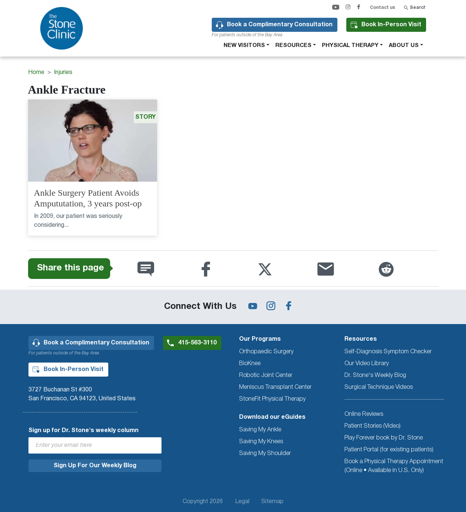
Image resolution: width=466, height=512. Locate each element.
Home (36, 72)
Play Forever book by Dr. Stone (383, 438)
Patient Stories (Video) (372, 426)
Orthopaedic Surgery (266, 351)
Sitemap (272, 501)
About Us (404, 45)
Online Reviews (363, 414)
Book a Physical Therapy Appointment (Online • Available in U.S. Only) (393, 466)
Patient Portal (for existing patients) (388, 449)
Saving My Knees (261, 441)
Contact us (382, 8)
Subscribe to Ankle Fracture (31, 247)
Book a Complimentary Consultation (280, 24)
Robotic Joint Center (265, 375)
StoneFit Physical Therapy (272, 399)
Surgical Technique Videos (378, 387)
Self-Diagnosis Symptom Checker (388, 351)
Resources (293, 45)
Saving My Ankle (260, 429)
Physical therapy (350, 45)
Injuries (63, 72)
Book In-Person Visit (391, 24)
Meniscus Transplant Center (275, 387)
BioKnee (250, 363)
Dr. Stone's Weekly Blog (375, 375)
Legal (242, 501)
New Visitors (244, 45)
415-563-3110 (197, 343)
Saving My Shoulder (265, 453)
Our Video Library (366, 363)
